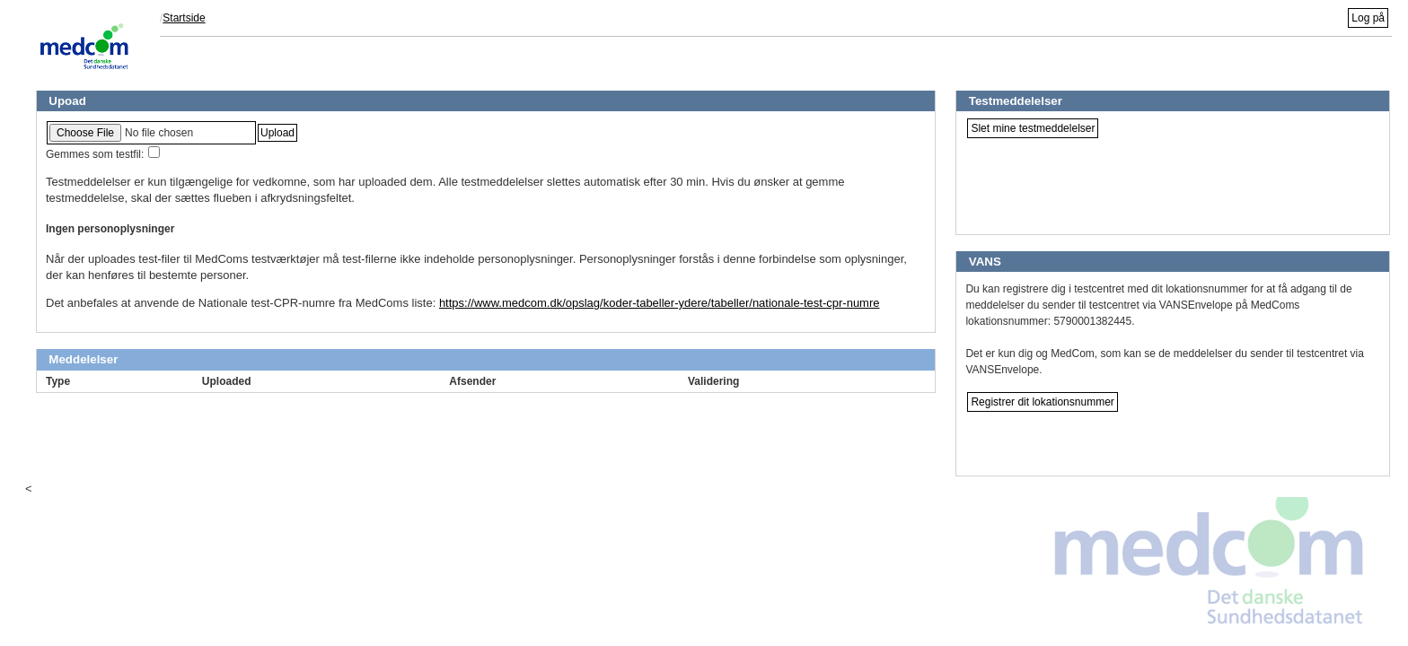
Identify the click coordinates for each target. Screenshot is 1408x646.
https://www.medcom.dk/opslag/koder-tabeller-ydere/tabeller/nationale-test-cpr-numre (659, 303)
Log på (1368, 18)
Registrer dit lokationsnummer (1042, 402)
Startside (184, 18)
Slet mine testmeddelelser (1033, 128)
